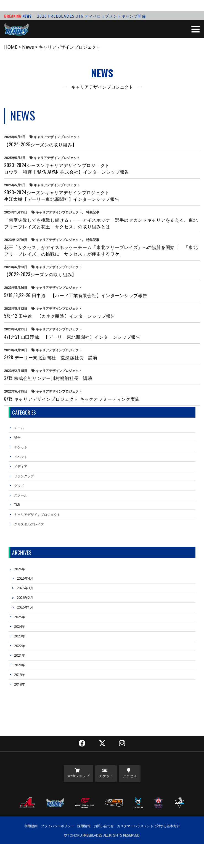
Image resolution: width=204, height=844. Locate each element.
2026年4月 (25, 578)
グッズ (19, 485)
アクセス (130, 773)
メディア (20, 466)
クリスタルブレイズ (29, 524)
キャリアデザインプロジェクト (37, 514)
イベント (20, 456)
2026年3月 (25, 588)
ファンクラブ (24, 475)
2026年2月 (25, 597)
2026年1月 (25, 607)
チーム (19, 427)
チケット (20, 447)
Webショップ (78, 773)
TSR (17, 504)
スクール (20, 495)
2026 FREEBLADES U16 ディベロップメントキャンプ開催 (91, 16)
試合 (17, 437)
